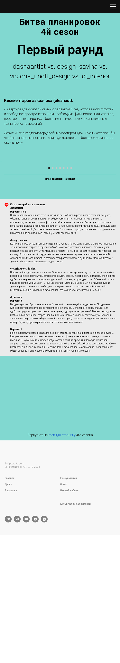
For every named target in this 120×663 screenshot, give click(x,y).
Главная (10, 598)
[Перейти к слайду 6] (67, 288)
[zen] (44, 641)
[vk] (17, 641)
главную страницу (61, 555)
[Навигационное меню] (113, 7)
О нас (63, 604)
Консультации (68, 598)
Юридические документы (75, 624)
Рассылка (11, 610)
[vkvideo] (35, 641)
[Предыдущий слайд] (3, 221)
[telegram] (8, 641)
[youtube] (26, 641)
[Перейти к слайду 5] (64, 288)
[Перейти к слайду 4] (60, 288)
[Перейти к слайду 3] (56, 288)
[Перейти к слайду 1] (49, 288)
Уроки (8, 604)
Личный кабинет (70, 610)
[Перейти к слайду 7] (71, 288)
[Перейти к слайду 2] (53, 288)
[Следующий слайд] (116, 221)
